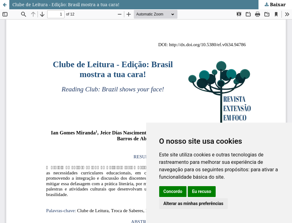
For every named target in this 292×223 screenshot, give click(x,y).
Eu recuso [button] (201, 191)
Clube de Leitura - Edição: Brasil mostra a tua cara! (65, 4)
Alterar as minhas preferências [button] (193, 203)
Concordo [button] (173, 191)
